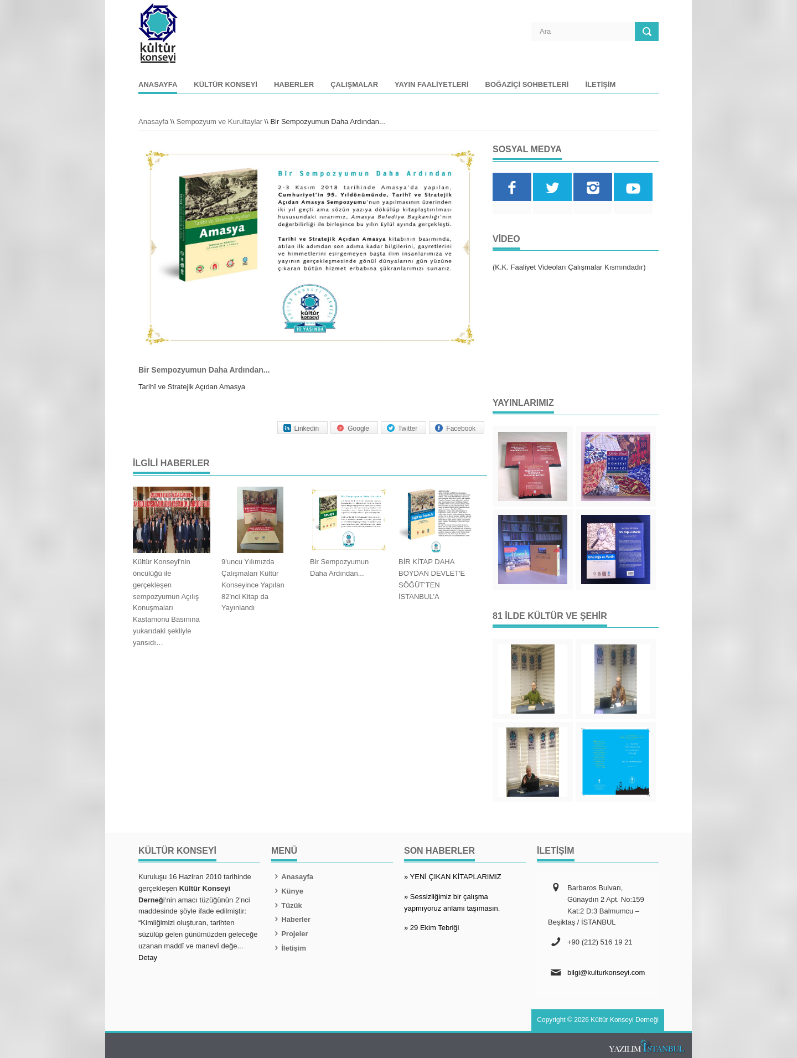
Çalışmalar (354, 85)
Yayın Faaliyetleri (431, 85)
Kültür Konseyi (225, 85)
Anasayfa (157, 85)
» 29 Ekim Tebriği (431, 927)
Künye (287, 891)
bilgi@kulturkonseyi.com (606, 972)
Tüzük (286, 905)
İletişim (600, 85)
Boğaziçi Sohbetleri (527, 85)
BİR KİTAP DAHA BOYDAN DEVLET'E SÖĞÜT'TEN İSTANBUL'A (431, 579)
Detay (147, 957)
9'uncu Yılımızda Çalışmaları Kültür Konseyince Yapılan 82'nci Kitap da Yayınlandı (252, 585)
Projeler (289, 934)
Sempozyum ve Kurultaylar (219, 121)
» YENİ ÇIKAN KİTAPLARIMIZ (452, 877)
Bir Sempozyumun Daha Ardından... (339, 567)
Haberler (294, 85)
